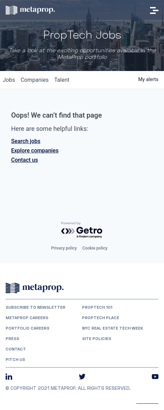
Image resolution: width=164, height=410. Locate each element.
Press (12, 338)
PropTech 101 (97, 307)
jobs (9, 80)
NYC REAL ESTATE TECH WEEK (112, 328)
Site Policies (96, 338)
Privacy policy (64, 248)
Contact (16, 349)
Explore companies (34, 150)
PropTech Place (100, 317)
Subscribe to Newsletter (35, 307)
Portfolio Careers (27, 328)
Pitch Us (15, 359)
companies (34, 80)
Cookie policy (94, 248)
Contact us (24, 160)
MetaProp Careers (27, 317)
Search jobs (25, 141)
